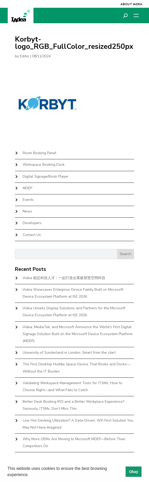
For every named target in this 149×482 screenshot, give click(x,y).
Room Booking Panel (39, 153)
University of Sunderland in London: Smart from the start (69, 352)
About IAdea (131, 4)
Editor (24, 56)
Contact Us (32, 234)
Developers (32, 222)
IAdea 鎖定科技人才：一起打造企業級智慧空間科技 (64, 277)
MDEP (27, 188)
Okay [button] (133, 472)
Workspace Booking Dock (44, 164)
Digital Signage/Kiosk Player (45, 176)
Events (28, 199)
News (27, 211)
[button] (30, 475)
